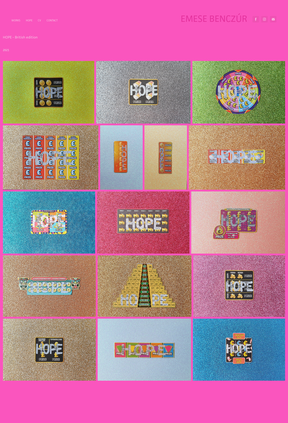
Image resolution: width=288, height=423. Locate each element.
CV (39, 20)
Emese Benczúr (214, 18)
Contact (52, 20)
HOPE (29, 20)
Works (15, 20)
